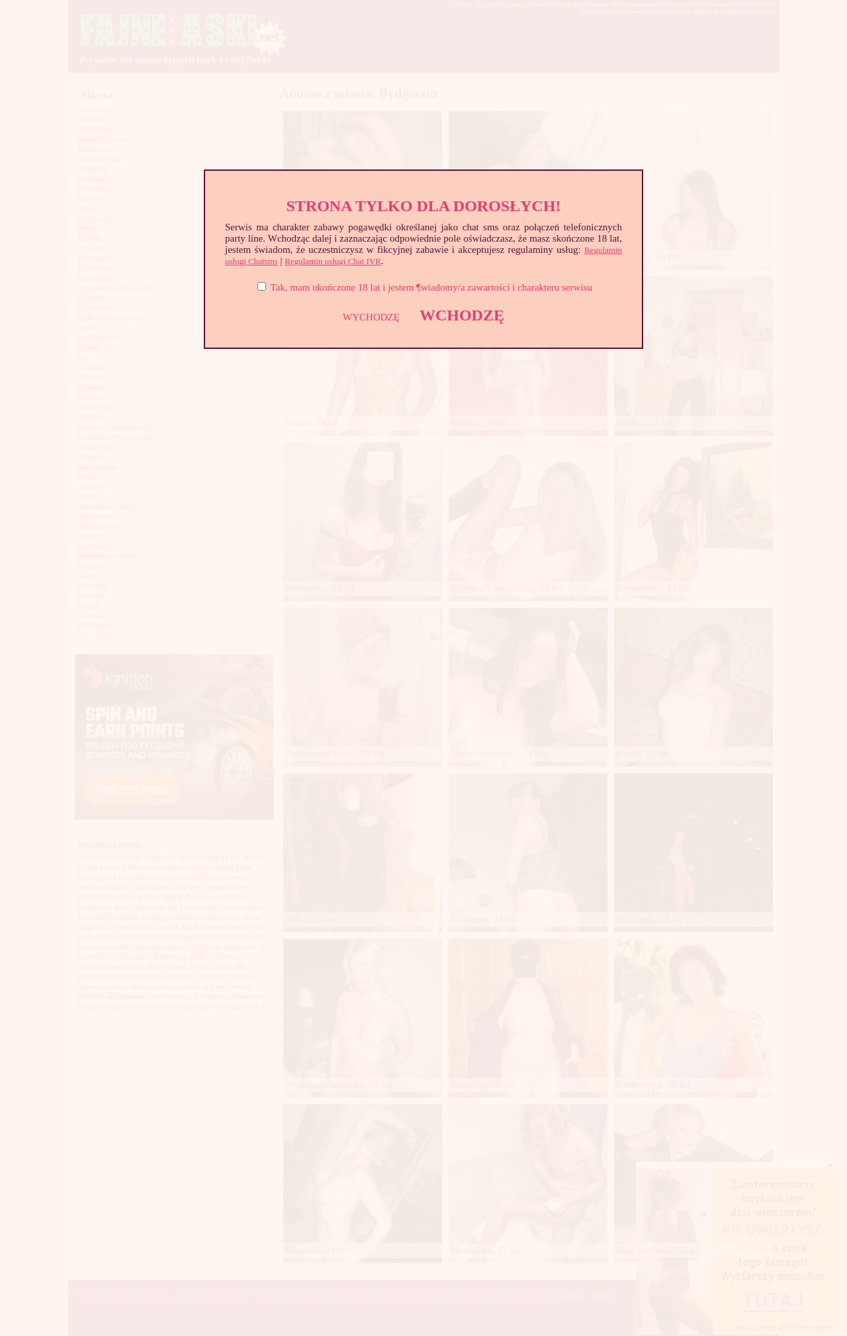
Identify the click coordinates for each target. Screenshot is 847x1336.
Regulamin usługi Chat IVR (333, 261)
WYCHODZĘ (371, 317)
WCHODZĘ (462, 315)
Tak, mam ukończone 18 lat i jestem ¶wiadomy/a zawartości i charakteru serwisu (431, 287)
